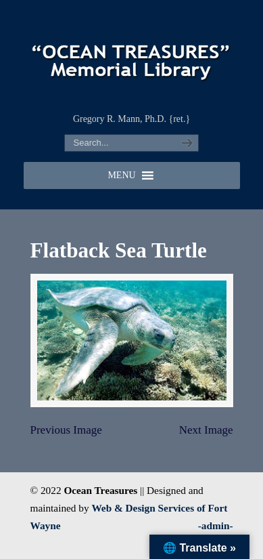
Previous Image (66, 429)
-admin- (215, 525)
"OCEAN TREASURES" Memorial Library (131, 55)
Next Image (206, 429)
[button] (121, 175)
